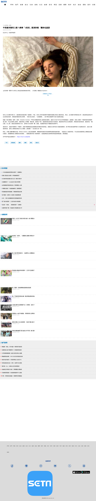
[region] (48, 15)
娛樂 (21, 4)
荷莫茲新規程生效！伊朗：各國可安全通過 (12, 363)
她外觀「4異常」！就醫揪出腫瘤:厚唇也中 (23, 235)
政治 (26, 4)
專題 (55, 4)
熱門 (16, 4)
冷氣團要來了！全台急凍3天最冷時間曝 (11, 182)
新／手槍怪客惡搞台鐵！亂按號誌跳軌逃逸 (23, 296)
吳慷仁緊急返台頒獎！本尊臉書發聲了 (11, 175)
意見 (88, 445)
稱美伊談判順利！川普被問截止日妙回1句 (11, 359)
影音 (50, 4)
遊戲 (64, 445)
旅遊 (79, 4)
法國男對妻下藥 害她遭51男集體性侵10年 (12, 207)
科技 (67, 445)
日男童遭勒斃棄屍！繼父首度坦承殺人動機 (12, 353)
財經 (57, 445)
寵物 (73, 445)
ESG (76, 445)
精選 (85, 445)
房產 (93, 4)
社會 (31, 4)
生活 (40, 4)
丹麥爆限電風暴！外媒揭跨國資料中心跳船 (12, 372)
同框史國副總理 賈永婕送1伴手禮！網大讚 (23, 330)
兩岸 (69, 4)
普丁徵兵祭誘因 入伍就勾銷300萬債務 (11, 201)
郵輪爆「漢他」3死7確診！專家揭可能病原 (12, 346)
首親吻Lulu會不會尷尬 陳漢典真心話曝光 (23, 313)
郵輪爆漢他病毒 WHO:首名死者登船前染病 (12, 356)
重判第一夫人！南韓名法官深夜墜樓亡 (11, 366)
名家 (82, 445)
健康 (45, 4)
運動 (84, 4)
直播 (60, 4)
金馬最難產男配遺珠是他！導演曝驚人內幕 (12, 185)
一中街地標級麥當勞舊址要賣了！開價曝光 (12, 172)
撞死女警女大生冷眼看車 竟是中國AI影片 (23, 322)
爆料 (8, 452)
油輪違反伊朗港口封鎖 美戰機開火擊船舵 (12, 369)
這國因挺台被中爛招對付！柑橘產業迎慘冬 (12, 350)
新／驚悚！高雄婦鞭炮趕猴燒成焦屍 (21, 287)
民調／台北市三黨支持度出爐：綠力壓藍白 (23, 218)
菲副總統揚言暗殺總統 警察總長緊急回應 (12, 191)
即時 (12, 4)
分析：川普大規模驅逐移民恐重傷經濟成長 (12, 198)
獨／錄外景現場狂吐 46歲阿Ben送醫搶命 (23, 253)
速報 (36, 4)
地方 (74, 4)
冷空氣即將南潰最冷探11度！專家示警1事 (12, 178)
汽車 (61, 445)
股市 (89, 4)
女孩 (79, 445)
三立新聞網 (5, 25)
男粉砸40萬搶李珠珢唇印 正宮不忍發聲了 (23, 270)
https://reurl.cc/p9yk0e (23, 136)
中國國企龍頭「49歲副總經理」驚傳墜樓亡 (12, 188)
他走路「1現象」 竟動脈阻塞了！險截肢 (11, 204)
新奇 (70, 445)
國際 (65, 4)
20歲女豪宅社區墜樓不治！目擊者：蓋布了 (23, 305)
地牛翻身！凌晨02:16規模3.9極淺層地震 (11, 195)
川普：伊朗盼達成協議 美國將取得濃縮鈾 (12, 375)
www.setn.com (51, 498)
